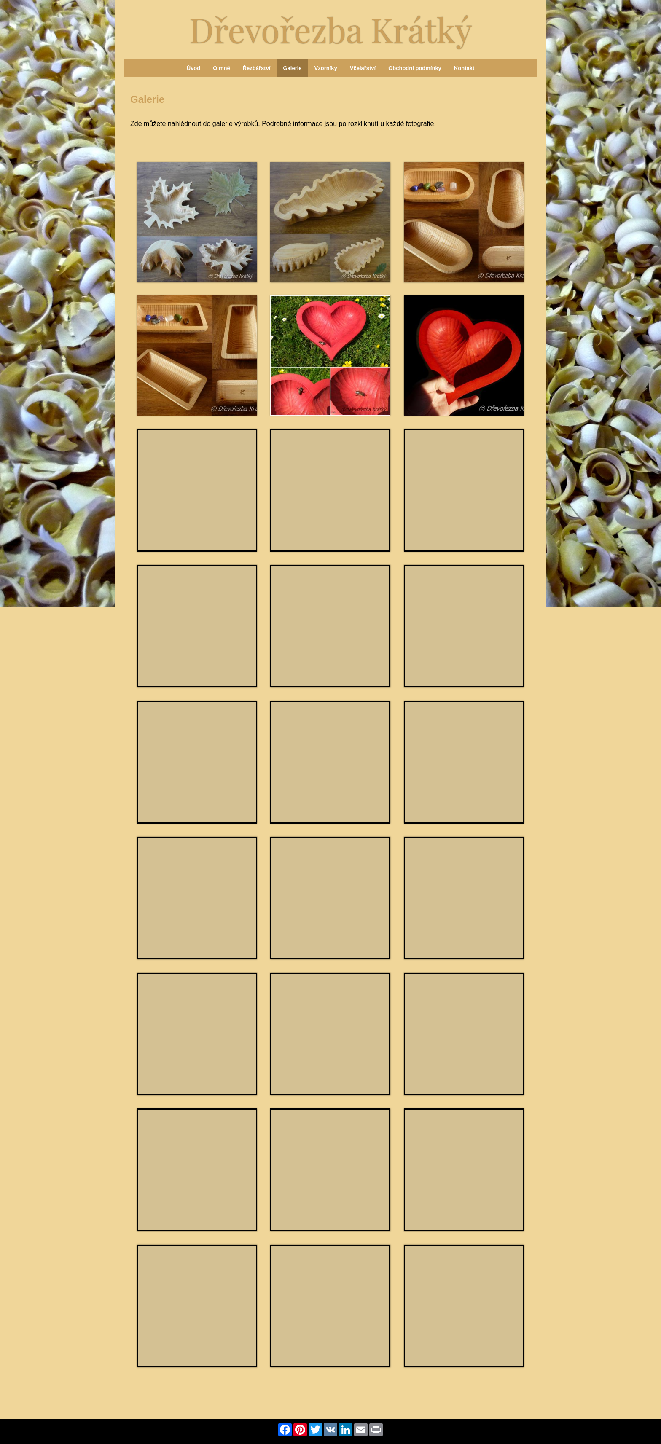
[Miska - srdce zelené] (464, 1169)
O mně (221, 68)
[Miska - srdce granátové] (330, 355)
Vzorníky (325, 68)
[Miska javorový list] (197, 222)
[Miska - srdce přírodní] (330, 1034)
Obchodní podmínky (414, 68)
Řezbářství (257, 68)
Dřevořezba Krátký (330, 28)
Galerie (292, 68)
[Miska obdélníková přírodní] (197, 355)
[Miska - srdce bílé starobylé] (330, 490)
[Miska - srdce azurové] (197, 1306)
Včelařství (363, 68)
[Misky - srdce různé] (464, 490)
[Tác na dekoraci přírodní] (197, 898)
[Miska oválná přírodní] (464, 222)
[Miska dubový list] (330, 222)
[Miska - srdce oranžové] (197, 1169)
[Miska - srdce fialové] (464, 1306)
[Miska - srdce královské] (330, 626)
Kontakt (464, 68)
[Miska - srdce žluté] (464, 1034)
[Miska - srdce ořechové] (197, 626)
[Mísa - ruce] (464, 626)
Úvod (194, 68)
